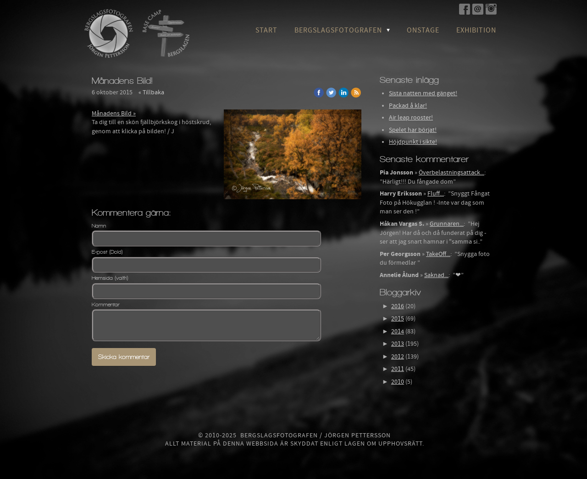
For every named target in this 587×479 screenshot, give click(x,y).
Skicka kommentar (124, 357)
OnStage (423, 30)
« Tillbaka (151, 92)
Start (266, 30)
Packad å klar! (408, 106)
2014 (397, 331)
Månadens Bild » (114, 113)
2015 (397, 319)
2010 (397, 382)
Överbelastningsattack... (451, 173)
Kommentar (106, 304)
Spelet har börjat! (413, 130)
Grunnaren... (447, 224)
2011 (397, 369)
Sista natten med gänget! (423, 93)
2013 (397, 344)
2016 (397, 306)
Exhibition (476, 30)
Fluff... (435, 194)
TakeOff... (438, 254)
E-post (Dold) (107, 252)
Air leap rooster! (411, 118)
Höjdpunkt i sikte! (413, 142)
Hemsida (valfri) (110, 278)
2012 (397, 357)
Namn (99, 226)
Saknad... (436, 275)
